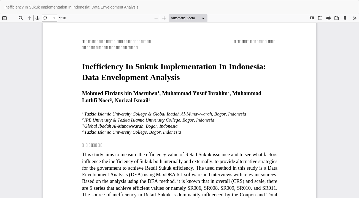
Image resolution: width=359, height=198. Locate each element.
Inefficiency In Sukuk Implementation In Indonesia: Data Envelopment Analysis (71, 7)
